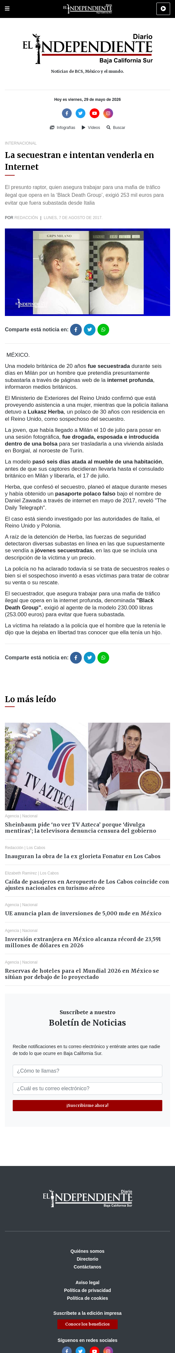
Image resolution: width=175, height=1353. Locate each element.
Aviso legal (87, 1282)
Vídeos (91, 127)
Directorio (87, 1259)
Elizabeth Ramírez (21, 873)
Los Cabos (36, 847)
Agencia (12, 816)
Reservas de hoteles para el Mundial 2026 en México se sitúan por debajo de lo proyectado (82, 974)
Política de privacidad (87, 1290)
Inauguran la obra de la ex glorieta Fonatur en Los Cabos (83, 856)
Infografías (62, 127)
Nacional (29, 816)
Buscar (116, 127)
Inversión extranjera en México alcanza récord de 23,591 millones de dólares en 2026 (83, 942)
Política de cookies (87, 1298)
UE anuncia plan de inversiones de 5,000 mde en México (83, 913)
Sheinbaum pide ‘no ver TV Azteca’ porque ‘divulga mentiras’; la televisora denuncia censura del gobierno (80, 827)
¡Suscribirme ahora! (87, 1105)
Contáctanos (87, 1266)
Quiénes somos (87, 1251)
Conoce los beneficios (87, 1324)
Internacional (20, 143)
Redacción (26, 217)
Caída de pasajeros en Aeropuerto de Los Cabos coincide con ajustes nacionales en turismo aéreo (87, 884)
